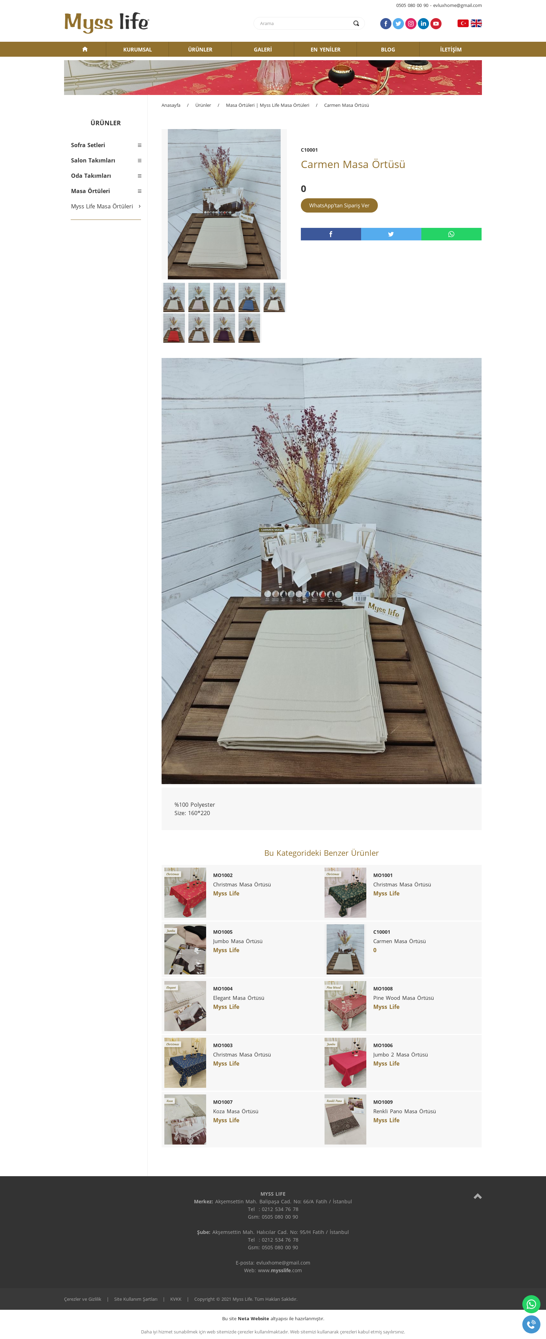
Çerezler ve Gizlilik (82, 1299)
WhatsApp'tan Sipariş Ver (339, 205)
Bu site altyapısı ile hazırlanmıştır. (273, 1318)
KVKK (175, 1299)
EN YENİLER (326, 49)
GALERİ (263, 49)
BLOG (388, 49)
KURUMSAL (137, 49)
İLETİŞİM (451, 49)
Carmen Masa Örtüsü (346, 105)
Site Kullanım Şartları (135, 1299)
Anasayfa (171, 105)
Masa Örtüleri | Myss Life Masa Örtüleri (267, 105)
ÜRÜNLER (200, 49)
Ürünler (203, 105)
